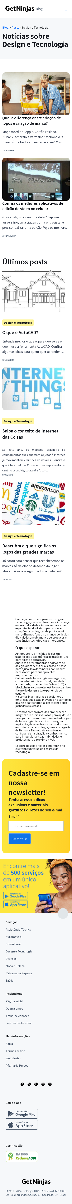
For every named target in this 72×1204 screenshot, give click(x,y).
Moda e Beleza (15, 966)
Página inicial (14, 1001)
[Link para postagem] (33, 322)
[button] (66, 9)
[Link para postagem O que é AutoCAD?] (33, 332)
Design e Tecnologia (19, 951)
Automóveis (14, 937)
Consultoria (13, 944)
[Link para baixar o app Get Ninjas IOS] (22, 1129)
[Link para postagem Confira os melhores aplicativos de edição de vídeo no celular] (36, 206)
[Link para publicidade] (36, 886)
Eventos (11, 959)
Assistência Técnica (18, 929)
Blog (5, 27)
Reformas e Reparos (19, 973)
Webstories (13, 1058)
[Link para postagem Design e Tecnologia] (33, 421)
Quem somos (14, 1008)
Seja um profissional (19, 1023)
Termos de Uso (15, 1051)
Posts (15, 27)
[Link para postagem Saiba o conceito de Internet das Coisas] (33, 434)
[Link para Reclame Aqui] (24, 1161)
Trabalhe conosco (17, 1016)
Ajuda (9, 1044)
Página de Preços (17, 1065)
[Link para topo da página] (63, 913)
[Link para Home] (24, 9)
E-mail (13, 816)
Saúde (9, 980)
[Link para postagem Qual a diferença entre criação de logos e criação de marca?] (36, 120)
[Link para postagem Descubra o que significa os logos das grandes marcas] (33, 549)
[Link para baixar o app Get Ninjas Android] (24, 1118)
